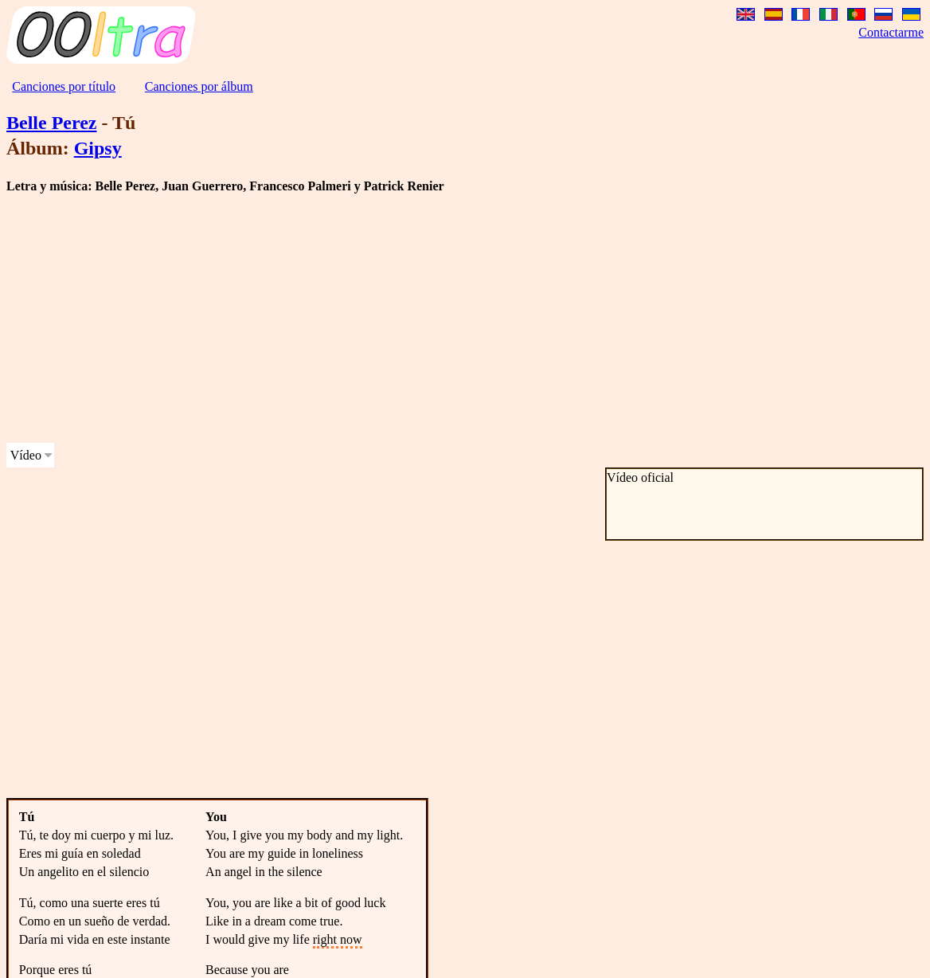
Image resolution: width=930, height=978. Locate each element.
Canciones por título (63, 86)
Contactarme (891, 32)
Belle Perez (51, 122)
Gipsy (98, 148)
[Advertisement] (305, 318)
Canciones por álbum (199, 86)
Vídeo (25, 455)
